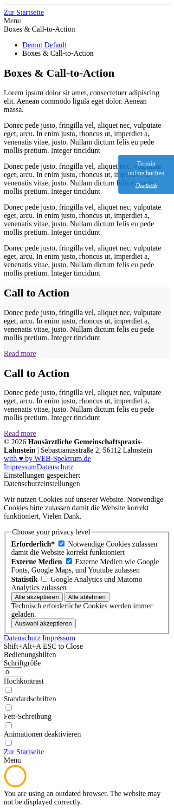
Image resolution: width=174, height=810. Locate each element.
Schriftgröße (22, 663)
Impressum (20, 467)
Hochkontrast (24, 681)
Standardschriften (30, 699)
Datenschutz (55, 467)
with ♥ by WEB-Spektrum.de (47, 458)
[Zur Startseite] (24, 12)
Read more (20, 353)
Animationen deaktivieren (42, 734)
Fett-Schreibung (28, 716)
